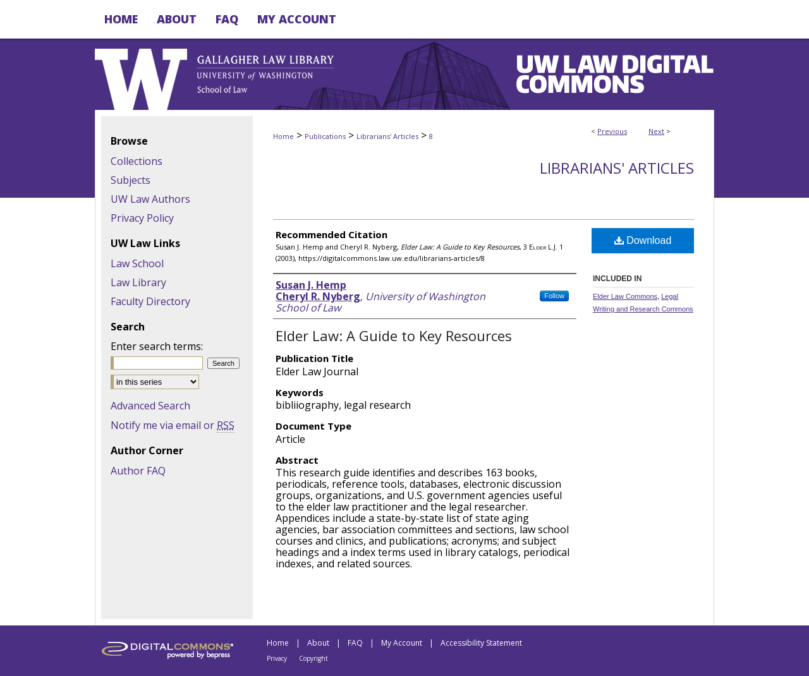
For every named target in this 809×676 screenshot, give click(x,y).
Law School (137, 263)
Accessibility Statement (481, 642)
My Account (401, 642)
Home (283, 136)
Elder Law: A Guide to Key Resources (394, 335)
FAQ (355, 642)
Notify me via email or (172, 425)
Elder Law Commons (625, 296)
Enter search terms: (157, 346)
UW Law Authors (150, 199)
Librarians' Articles (387, 136)
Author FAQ (138, 471)
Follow (554, 295)
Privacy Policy (142, 218)
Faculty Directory (150, 301)
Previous (612, 131)
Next (656, 131)
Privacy (277, 658)
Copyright (313, 658)
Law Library (138, 282)
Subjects (130, 180)
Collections (136, 161)
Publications (325, 136)
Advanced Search (150, 406)
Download (643, 240)
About (318, 642)
